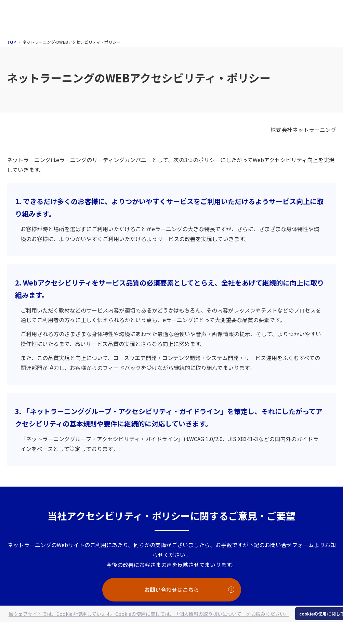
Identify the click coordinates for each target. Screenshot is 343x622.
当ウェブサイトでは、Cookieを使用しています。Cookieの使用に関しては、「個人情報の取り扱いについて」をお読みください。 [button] (149, 613)
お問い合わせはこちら (171, 589)
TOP (11, 42)
